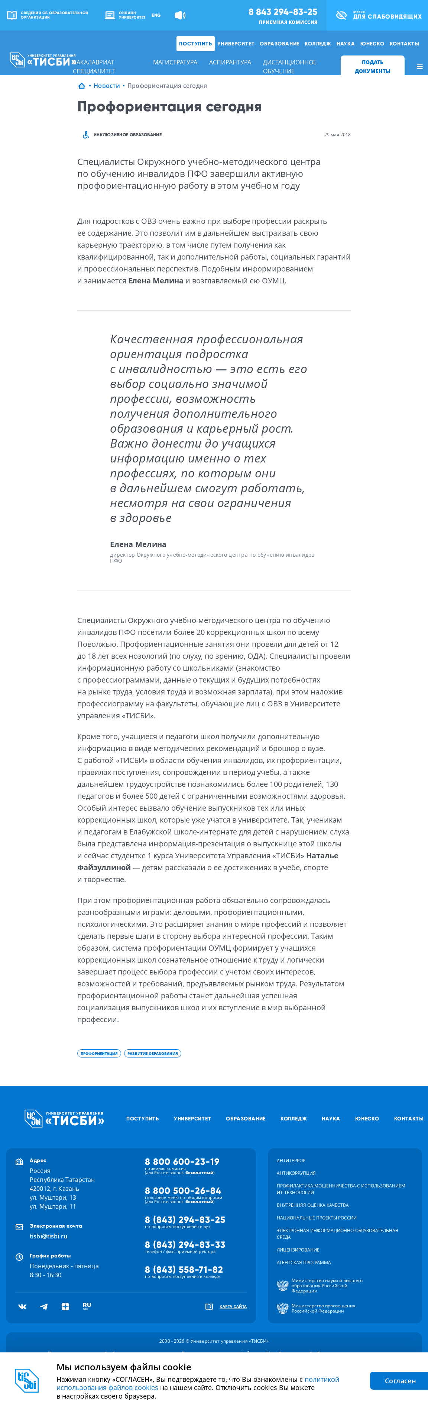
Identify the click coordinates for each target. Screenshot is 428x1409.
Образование (279, 43)
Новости (107, 86)
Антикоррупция (296, 1173)
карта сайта (233, 1306)
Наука (346, 43)
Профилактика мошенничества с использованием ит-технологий (341, 1189)
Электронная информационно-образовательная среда (337, 1233)
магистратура (175, 62)
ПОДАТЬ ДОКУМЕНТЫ (372, 66)
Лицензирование (298, 1250)
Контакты (404, 43)
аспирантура (230, 62)
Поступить (195, 43)
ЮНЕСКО (372, 43)
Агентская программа (304, 1262)
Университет (236, 43)
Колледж (318, 43)
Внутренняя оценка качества (313, 1205)
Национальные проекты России (317, 1218)
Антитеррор (291, 1160)
